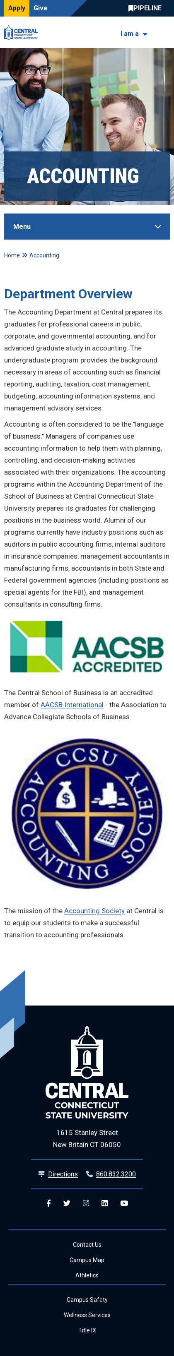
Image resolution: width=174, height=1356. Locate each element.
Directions (63, 1174)
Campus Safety (87, 1299)
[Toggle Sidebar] (87, 227)
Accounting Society (94, 911)
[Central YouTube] (124, 1204)
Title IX (87, 1330)
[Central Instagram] (86, 1204)
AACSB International (72, 705)
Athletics (87, 1275)
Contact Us (87, 1244)
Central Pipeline (147, 8)
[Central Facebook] (48, 1204)
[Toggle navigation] (165, 32)
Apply (16, 8)
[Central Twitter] (66, 1204)
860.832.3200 (116, 1174)
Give (41, 8)
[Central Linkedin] (105, 1204)
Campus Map (87, 1260)
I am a (130, 34)
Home (12, 255)
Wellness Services (87, 1315)
